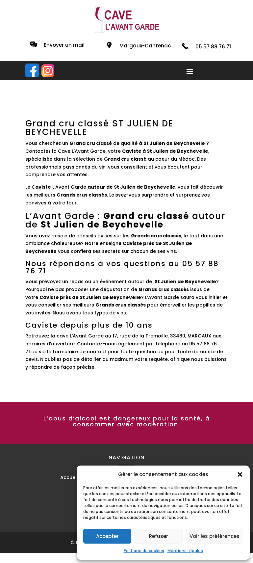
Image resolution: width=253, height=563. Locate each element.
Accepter (107, 536)
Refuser (158, 536)
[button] (240, 474)
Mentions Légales (185, 550)
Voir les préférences (215, 536)
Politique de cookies (144, 550)
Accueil (69, 478)
